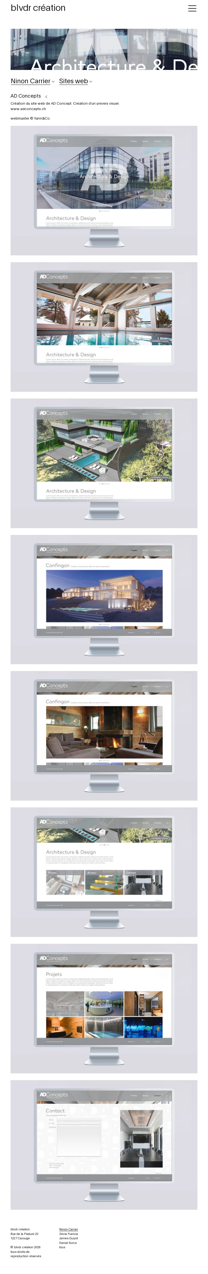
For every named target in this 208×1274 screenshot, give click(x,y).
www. (15, 109)
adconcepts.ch (33, 109)
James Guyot (68, 1238)
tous (62, 1247)
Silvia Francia (68, 1234)
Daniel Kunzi (68, 1242)
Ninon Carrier (68, 1229)
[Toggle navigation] (192, 7)
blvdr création (38, 8)
